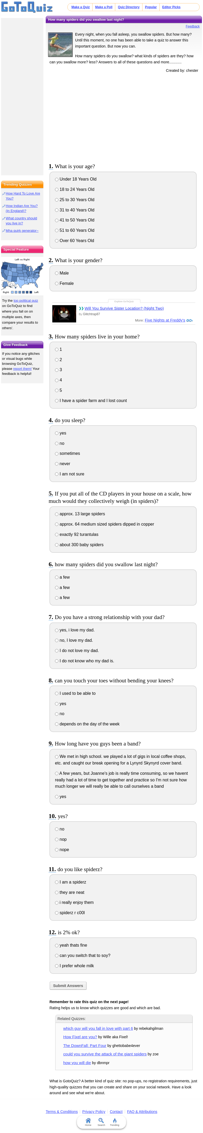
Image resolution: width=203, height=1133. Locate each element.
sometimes (67, 453)
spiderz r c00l (70, 912)
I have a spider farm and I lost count (91, 400)
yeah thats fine (71, 945)
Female (64, 283)
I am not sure (69, 474)
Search (101, 1122)
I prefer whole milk (74, 966)
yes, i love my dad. (75, 630)
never (62, 463)
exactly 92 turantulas (76, 534)
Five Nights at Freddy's (165, 320)
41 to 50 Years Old (74, 220)
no (59, 443)
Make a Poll (103, 7)
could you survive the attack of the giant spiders (105, 1054)
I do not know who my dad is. (84, 661)
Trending (114, 1122)
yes (60, 433)
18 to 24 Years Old (74, 189)
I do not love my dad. (77, 650)
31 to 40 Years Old (74, 210)
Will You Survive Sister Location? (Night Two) (124, 308)
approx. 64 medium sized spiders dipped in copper (104, 524)
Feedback (193, 26)
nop (61, 839)
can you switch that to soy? (82, 955)
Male (62, 273)
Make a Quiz (80, 7)
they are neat (69, 892)
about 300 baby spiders (79, 544)
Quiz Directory (129, 7)
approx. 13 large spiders (80, 514)
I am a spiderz (70, 882)
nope (62, 849)
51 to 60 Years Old (74, 230)
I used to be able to (75, 693)
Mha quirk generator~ (22, 231)
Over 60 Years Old (74, 240)
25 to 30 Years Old (74, 199)
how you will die (77, 1062)
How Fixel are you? (80, 1037)
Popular (151, 7)
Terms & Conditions (62, 1112)
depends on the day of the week (87, 724)
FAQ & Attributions (142, 1112)
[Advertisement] (124, 117)
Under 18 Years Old (75, 179)
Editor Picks (171, 7)
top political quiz (25, 301)
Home (88, 1122)
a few (62, 577)
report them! (22, 369)
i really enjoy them (74, 902)
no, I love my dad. (74, 640)
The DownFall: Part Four (84, 1045)
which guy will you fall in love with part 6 (98, 1028)
